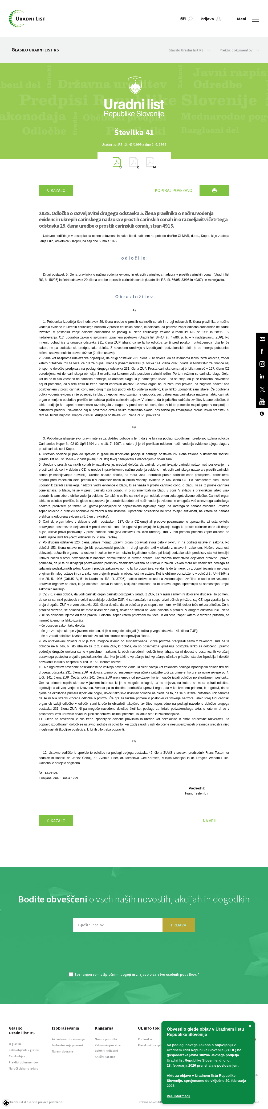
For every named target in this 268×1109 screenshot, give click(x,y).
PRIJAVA (178, 924)
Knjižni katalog (105, 1057)
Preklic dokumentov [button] (239, 50)
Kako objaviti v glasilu (24, 1050)
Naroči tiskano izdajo (23, 1068)
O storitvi (145, 1039)
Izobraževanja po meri (67, 1045)
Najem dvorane (63, 1051)
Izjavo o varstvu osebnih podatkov (167, 974)
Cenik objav (17, 1056)
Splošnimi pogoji (117, 974)
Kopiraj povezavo (173, 190)
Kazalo (56, 190)
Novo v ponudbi (106, 1039)
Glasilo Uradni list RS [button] (189, 50)
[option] (134, 132)
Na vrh (210, 820)
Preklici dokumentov (24, 1062)
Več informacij (178, 1096)
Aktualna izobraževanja (68, 1039)
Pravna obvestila (151, 1102)
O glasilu (15, 1044)
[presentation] (134, 954)
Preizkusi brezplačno (153, 1045)
